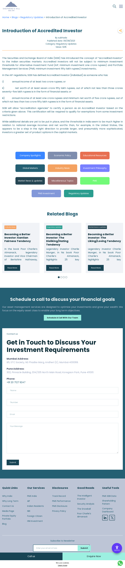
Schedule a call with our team (62, 317)
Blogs (15, 17)
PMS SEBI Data (109, 496)
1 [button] (59, 277)
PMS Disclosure (59, 506)
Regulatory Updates (31, 17)
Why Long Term (10, 501)
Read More (12, 268)
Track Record (59, 496)
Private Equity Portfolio (9, 517)
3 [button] (64, 277)
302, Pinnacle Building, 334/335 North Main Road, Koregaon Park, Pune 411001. (50, 372)
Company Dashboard (107, 510)
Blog (4, 523)
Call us (31, 556)
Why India (7, 496)
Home (5, 17)
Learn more (62, 565)
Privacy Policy (59, 511)
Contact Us (8, 506)
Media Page (8, 511)
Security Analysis (85, 503)
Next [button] (119, 247)
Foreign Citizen (34, 516)
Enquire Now (94, 556)
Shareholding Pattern (109, 502)
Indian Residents (35, 506)
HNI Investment (35, 521)
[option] (21, 248)
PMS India (32, 496)
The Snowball (84, 508)
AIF (28, 501)
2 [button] (61, 277)
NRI (28, 511)
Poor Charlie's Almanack (84, 515)
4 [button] (66, 277)
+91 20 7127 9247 (16, 382)
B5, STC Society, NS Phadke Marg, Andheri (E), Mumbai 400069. (42, 362)
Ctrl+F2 (117, 550)
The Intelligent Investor (84, 497)
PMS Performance (61, 501)
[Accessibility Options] (117, 548)
